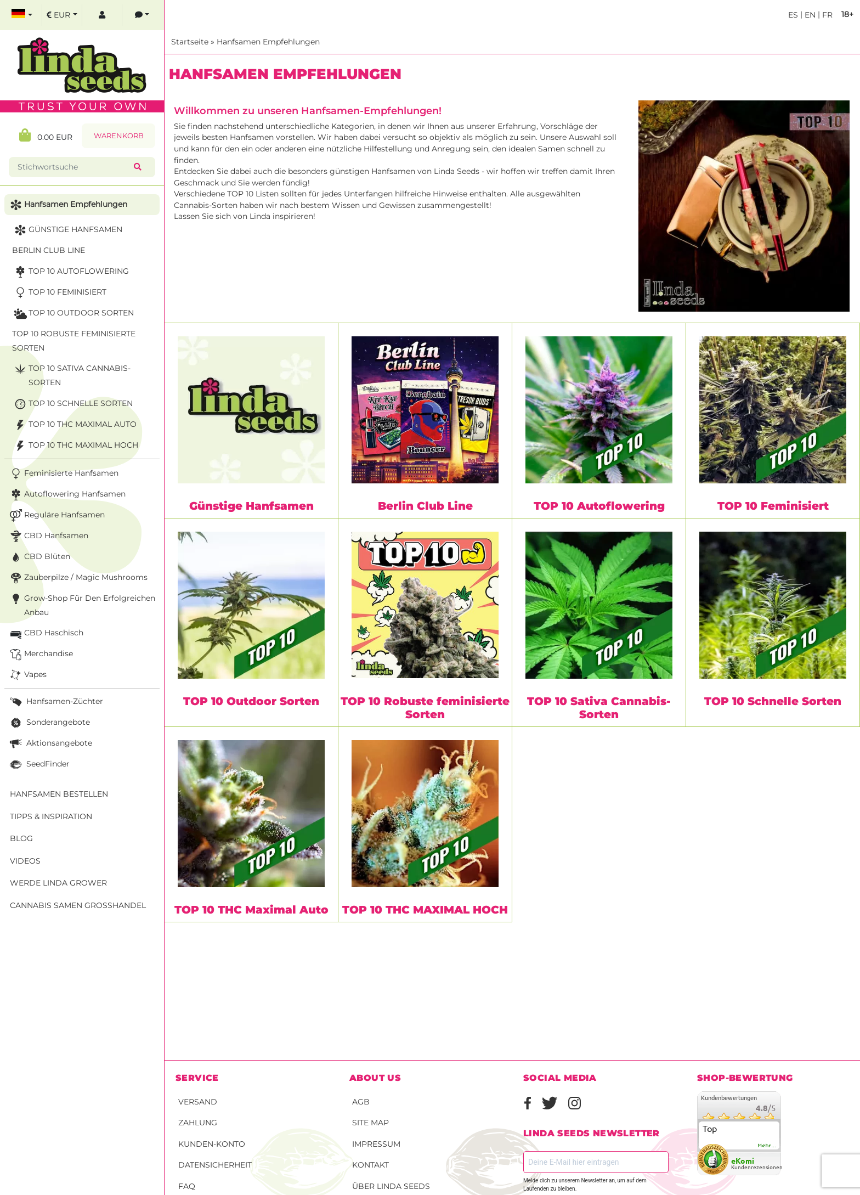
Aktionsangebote (50, 743)
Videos (25, 861)
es (793, 15)
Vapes (27, 675)
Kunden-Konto (211, 1144)
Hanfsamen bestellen (59, 794)
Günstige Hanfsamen (251, 505)
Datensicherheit (215, 1165)
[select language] (22, 15)
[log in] (102, 15)
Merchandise (40, 654)
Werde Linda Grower (58, 883)
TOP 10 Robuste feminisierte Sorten (425, 708)
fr (826, 15)
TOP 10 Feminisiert (773, 505)
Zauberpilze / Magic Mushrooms (78, 578)
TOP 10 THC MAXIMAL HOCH (425, 909)
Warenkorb (119, 136)
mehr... (767, 1145)
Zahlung (197, 1123)
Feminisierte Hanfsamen (63, 473)
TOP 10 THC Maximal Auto (251, 909)
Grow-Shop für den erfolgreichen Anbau (81, 604)
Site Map (370, 1123)
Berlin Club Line (425, 505)
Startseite (189, 42)
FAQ (186, 1186)
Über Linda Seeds (391, 1186)
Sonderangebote (49, 722)
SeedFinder (39, 764)
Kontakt (370, 1165)
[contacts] (142, 15)
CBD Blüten (39, 557)
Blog (21, 838)
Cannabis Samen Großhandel (78, 905)
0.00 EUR (45, 135)
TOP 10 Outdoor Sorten (251, 701)
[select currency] (62, 15)
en (809, 15)
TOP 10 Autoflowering (599, 505)
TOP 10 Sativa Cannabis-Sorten (599, 708)
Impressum (376, 1144)
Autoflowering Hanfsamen (67, 494)
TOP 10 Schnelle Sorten (772, 701)
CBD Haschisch (45, 633)
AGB (361, 1102)
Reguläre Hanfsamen (56, 515)
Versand (197, 1102)
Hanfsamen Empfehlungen (268, 42)
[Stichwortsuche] (73, 167)
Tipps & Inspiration (51, 816)
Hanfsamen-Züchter (55, 702)
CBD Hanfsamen (48, 536)
